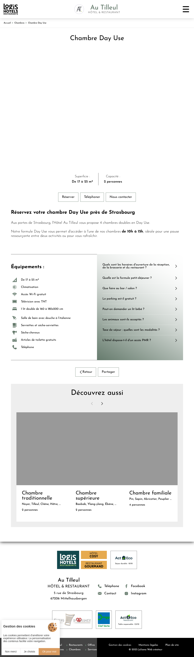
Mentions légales (148, 645)
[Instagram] (135, 593)
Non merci (11, 651)
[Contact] (108, 593)
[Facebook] (135, 586)
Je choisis (29, 651)
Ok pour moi (49, 651)
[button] (91, 403)
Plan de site (172, 645)
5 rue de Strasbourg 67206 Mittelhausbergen (69, 595)
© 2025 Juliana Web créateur (145, 649)
